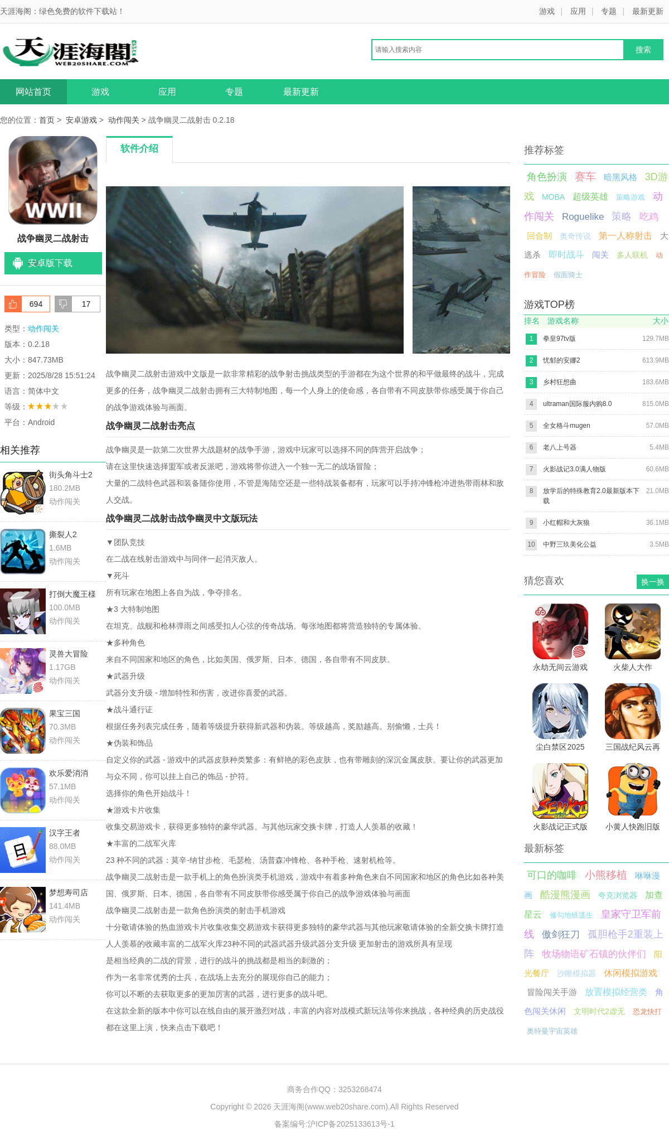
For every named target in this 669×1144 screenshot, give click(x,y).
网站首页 (33, 91)
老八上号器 (559, 447)
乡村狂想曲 (559, 382)
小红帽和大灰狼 (566, 523)
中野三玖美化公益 (570, 544)
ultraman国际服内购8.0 (577, 404)
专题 (609, 11)
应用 (578, 11)
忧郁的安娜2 (561, 360)
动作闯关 (123, 119)
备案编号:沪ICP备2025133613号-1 (334, 1123)
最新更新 (647, 11)
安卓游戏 (81, 119)
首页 (47, 119)
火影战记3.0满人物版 (574, 469)
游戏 (547, 11)
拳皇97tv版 (559, 338)
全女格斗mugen (566, 425)
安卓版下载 (50, 263)
